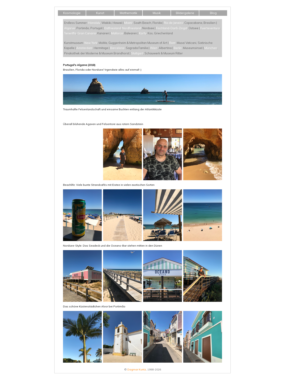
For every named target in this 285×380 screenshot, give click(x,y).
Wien (153, 48)
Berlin (178, 48)
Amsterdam (84, 48)
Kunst (100, 13)
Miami (128, 23)
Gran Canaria (86, 33)
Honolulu (94, 23)
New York (90, 43)
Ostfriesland (112, 28)
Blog (213, 13)
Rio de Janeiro (173, 23)
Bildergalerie (185, 13)
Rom (172, 43)
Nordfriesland (131, 28)
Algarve (69, 28)
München (210, 48)
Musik (157, 13)
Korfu (142, 33)
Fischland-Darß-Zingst (171, 28)
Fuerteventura (210, 28)
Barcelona (117, 48)
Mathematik (128, 13)
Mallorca (117, 33)
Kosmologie (72, 13)
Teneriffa (70, 33)
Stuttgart (137, 53)
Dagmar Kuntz (136, 369)
